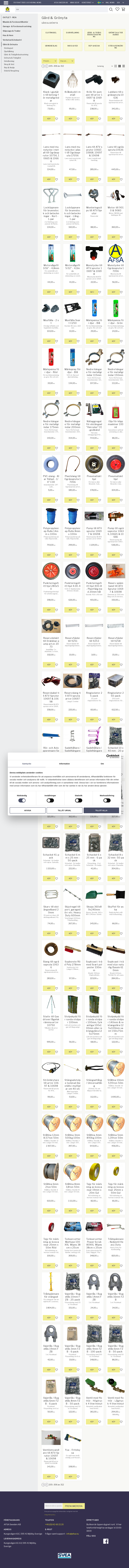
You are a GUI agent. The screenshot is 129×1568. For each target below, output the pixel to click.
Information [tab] (64, 763)
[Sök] (111, 9)
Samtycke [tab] (26, 763)
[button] (6, 3)
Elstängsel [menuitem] (8, 48)
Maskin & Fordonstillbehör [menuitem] (15, 22)
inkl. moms (110, 3)
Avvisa (27, 810)
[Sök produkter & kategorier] (61, 9)
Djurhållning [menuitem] (9, 51)
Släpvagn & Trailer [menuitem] (12, 31)
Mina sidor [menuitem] (74, 3)
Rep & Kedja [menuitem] (9, 67)
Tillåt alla (101, 810)
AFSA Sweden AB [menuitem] (61, 3)
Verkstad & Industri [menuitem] (12, 40)
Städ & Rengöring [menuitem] (11, 71)
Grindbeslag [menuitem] (9, 61)
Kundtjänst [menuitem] (86, 3)
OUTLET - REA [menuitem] (9, 17)
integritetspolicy (49, 1515)
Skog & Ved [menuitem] (9, 64)
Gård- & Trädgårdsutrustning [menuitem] (16, 54)
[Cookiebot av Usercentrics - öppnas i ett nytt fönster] (108, 756)
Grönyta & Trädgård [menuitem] (12, 58)
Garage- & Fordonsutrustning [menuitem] (17, 26)
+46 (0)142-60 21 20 (54, 1524)
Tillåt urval (64, 810)
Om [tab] (102, 763)
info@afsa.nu (72, 1534)
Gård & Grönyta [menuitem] (10, 44)
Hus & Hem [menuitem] (8, 35)
